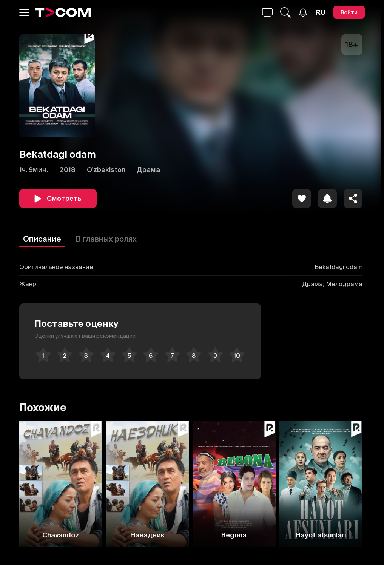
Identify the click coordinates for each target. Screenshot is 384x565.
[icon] (301, 198)
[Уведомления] (303, 12)
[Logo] (63, 12)
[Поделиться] (353, 198)
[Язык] (320, 12)
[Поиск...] (267, 12)
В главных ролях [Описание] (106, 238)
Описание (42, 238)
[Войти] (349, 12)
